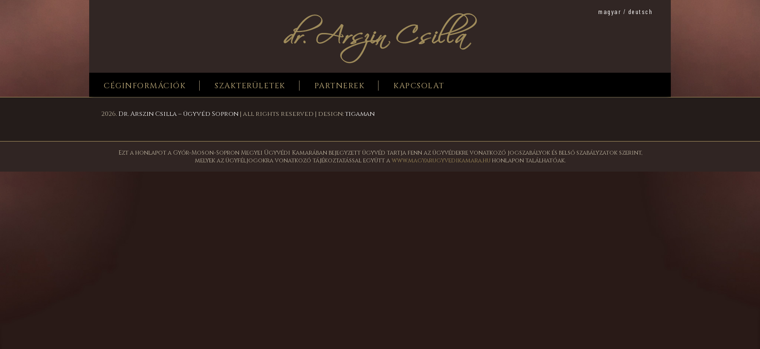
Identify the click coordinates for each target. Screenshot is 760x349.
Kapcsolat (419, 85)
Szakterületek (250, 85)
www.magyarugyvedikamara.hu (441, 160)
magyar (609, 11)
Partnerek (340, 85)
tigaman (360, 114)
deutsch (640, 11)
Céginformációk (145, 85)
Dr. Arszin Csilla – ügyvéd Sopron (178, 114)
